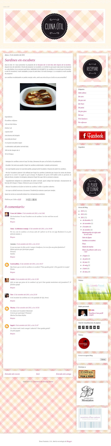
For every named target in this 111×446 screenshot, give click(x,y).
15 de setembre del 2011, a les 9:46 (33, 213)
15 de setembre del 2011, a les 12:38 (27, 279)
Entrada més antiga (63, 374)
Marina (12, 308)
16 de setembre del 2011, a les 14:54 (27, 308)
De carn (81, 96)
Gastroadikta (14, 264)
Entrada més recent (12, 374)
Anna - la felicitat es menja (19, 229)
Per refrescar (82, 122)
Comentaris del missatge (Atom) (43, 381)
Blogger (69, 441)
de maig (85, 265)
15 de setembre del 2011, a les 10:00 (40, 229)
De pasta (81, 108)
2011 (82, 217)
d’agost (85, 256)
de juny (85, 262)
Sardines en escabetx (89, 240)
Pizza (84, 244)
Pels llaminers (82, 119)
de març (85, 272)
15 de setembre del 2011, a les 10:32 (28, 244)
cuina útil (6, 7)
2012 (82, 214)
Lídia (92, 310)
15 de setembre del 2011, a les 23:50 (25, 294)
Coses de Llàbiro (16, 213)
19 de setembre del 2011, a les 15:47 (26, 325)
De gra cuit (82, 100)
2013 (82, 211)
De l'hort (81, 104)
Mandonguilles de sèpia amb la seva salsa (91, 233)
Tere (11, 294)
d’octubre (86, 227)
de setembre (87, 230)
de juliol (85, 259)
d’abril (85, 268)
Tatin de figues (87, 237)
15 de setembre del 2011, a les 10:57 (31, 264)
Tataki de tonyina (87, 247)
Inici (38, 374)
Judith (12, 279)
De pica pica (82, 111)
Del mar (81, 115)
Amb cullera (82, 93)
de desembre (87, 220)
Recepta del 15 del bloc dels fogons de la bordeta (54, 65)
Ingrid (12, 325)
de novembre (87, 223)
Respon (12, 222)
